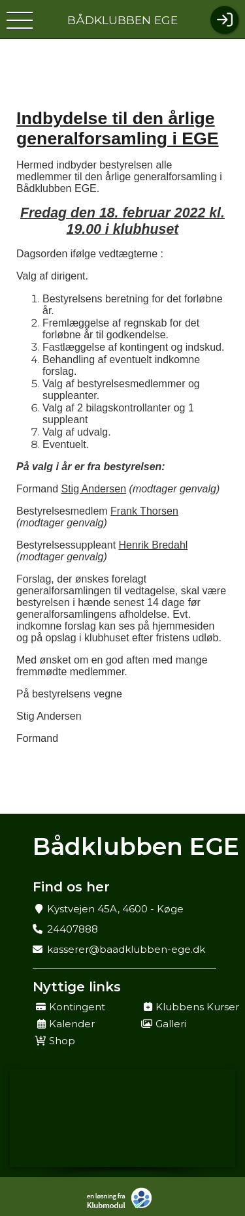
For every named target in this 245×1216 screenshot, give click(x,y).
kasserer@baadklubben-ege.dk (126, 949)
